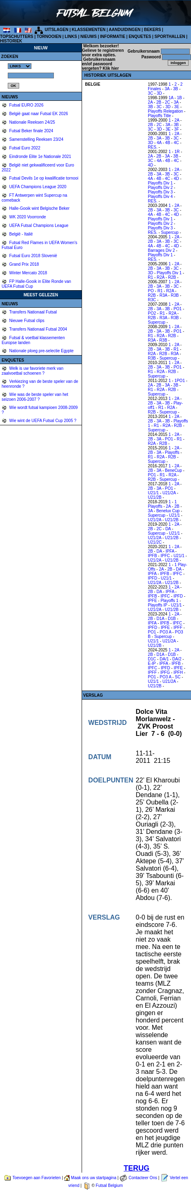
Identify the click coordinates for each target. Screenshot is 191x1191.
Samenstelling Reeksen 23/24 (36, 139)
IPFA (170, 551)
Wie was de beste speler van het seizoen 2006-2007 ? (35, 397)
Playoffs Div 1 (160, 183)
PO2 (152, 313)
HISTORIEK (11, 41)
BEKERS (152, 29)
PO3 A (165, 632)
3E (176, 106)
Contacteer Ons (143, 1177)
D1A (160, 618)
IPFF (177, 627)
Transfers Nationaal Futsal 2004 (37, 329)
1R (177, 151)
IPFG (165, 672)
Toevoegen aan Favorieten (36, 1177)
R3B (174, 295)
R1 (150, 277)
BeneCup (173, 470)
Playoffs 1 (169, 600)
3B (175, 89)
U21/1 (153, 493)
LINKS (71, 36)
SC (177, 677)
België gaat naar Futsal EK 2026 (38, 113)
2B (158, 102)
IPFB (152, 555)
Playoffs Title (159, 115)
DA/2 (176, 659)
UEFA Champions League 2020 (37, 186)
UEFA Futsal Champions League (38, 225)
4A (159, 142)
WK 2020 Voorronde (27, 217)
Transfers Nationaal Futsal (32, 312)
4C (176, 142)
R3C (152, 300)
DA (168, 529)
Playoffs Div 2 (160, 187)
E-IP (151, 663)
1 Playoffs (162, 504)
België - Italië (20, 234)
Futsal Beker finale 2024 (30, 131)
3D (159, 93)
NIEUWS (88, 36)
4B (167, 142)
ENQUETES (140, 36)
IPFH (178, 672)
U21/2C (155, 542)
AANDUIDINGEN (125, 29)
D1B (171, 618)
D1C (152, 659)
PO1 (177, 309)
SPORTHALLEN (170, 36)
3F (176, 129)
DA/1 (164, 659)
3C (150, 93)
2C (167, 102)
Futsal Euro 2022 (24, 148)
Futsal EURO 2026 (26, 105)
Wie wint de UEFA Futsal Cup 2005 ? (42, 420)
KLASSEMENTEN (89, 29)
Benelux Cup (168, 511)
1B (179, 98)
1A (171, 98)
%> (19, 66)
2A (150, 102)
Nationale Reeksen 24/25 (31, 122)
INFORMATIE (112, 36)
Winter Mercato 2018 (27, 273)
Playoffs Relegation (165, 111)
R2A (160, 277)
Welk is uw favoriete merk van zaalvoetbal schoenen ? (32, 371)
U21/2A (169, 493)
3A (166, 89)
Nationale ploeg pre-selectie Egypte (41, 351)
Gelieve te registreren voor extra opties (103, 52)
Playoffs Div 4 (160, 196)
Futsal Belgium (109, 1185)
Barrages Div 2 (161, 250)
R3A (163, 295)
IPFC (165, 555)
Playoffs (172, 452)
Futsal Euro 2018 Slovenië (32, 255)
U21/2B (154, 497)
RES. (152, 147)
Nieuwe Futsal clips (26, 320)
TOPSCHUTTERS (16, 36)
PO (150, 291)
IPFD (152, 578)
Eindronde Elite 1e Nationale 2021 (39, 156)
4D (150, 165)
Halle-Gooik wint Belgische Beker (39, 208)
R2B (172, 277)
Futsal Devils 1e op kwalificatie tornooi (43, 178)
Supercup (170, 232)
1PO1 (179, 380)
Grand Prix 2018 (23, 264)
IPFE (152, 600)
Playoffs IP (157, 605)
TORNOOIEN (49, 36)
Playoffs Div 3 (160, 192)
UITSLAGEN (57, 29)
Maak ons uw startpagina (93, 1177)
